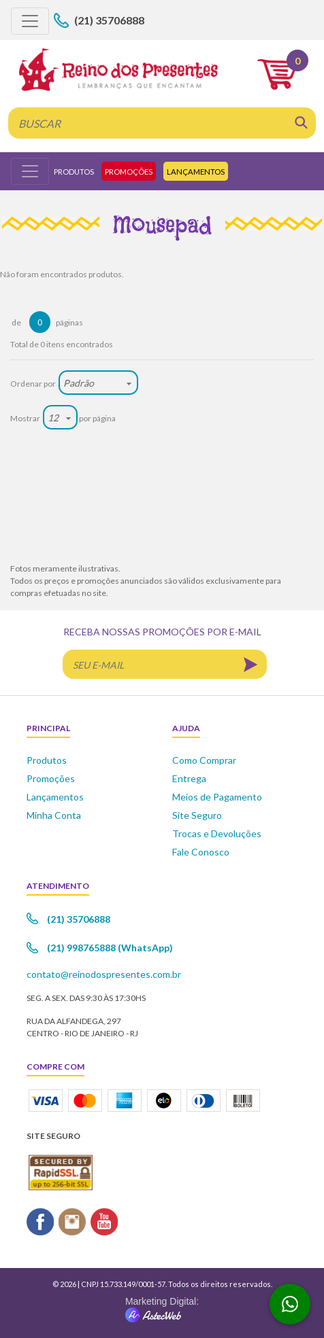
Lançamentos (196, 171)
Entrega (189, 778)
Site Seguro (197, 815)
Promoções (128, 171)
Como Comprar (204, 760)
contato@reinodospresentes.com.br (104, 974)
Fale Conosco (200, 852)
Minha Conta (54, 815)
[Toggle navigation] (30, 21)
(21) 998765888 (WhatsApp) (110, 947)
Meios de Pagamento (217, 797)
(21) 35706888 (109, 20)
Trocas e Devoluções (216, 833)
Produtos (74, 171)
